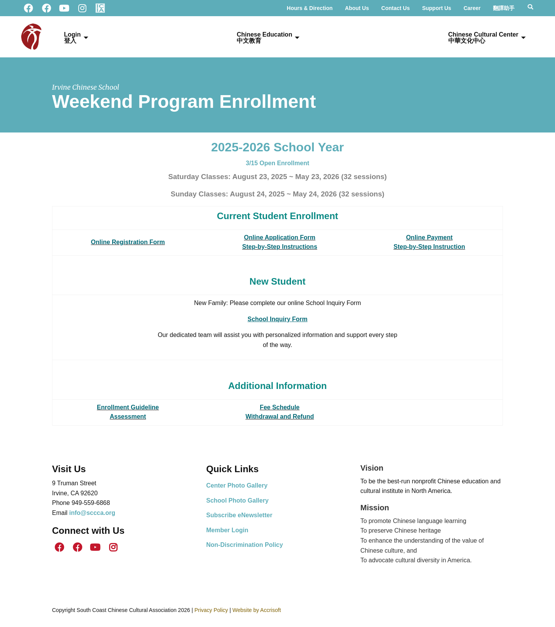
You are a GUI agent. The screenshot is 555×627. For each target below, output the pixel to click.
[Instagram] (82, 8)
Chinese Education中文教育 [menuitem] (264, 37)
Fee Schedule (279, 407)
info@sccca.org (92, 513)
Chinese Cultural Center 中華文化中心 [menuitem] (483, 37)
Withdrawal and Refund (280, 416)
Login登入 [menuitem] (72, 37)
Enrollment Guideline (128, 407)
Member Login (227, 530)
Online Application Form (279, 237)
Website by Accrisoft (256, 610)
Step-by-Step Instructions (279, 246)
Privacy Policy (211, 610)
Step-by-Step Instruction (429, 246)
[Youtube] (64, 8)
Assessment (128, 416)
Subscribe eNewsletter (239, 515)
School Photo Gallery (237, 500)
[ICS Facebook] (46, 8)
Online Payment (429, 237)
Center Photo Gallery (236, 485)
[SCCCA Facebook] (28, 8)
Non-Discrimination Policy (244, 545)
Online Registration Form (128, 242)
